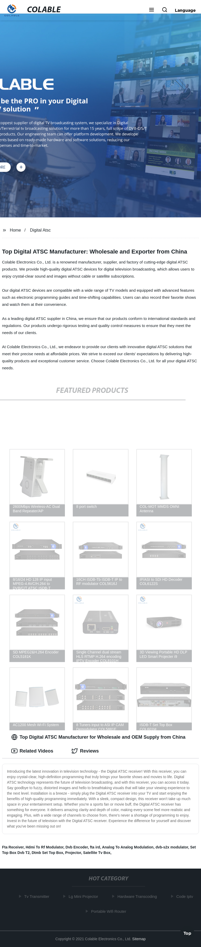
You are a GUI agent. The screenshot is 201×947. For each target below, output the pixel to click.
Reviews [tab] (85, 751)
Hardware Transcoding (138, 896)
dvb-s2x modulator (171, 847)
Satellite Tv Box (96, 853)
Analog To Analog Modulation (128, 847)
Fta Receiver (13, 847)
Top (187, 933)
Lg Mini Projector (84, 896)
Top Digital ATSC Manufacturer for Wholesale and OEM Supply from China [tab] (98, 737)
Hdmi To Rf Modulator (44, 847)
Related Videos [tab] (32, 751)
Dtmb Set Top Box (47, 853)
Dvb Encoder (76, 847)
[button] (152, 10)
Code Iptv (185, 896)
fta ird (95, 847)
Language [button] (185, 10)
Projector (73, 853)
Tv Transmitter (37, 896)
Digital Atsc (40, 230)
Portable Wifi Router (109, 911)
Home (15, 230)
